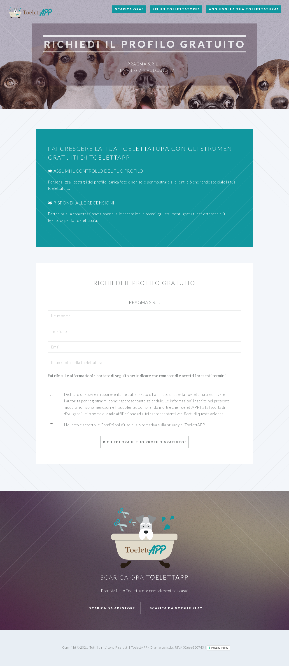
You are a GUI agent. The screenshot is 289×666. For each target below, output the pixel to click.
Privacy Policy (219, 647)
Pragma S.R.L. (143, 64)
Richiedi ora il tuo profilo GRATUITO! (144, 442)
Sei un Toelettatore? (176, 9)
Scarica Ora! (129, 9)
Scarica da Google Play (176, 608)
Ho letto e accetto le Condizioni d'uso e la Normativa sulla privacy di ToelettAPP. (134, 424)
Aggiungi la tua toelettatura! (244, 9)
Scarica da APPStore (112, 608)
